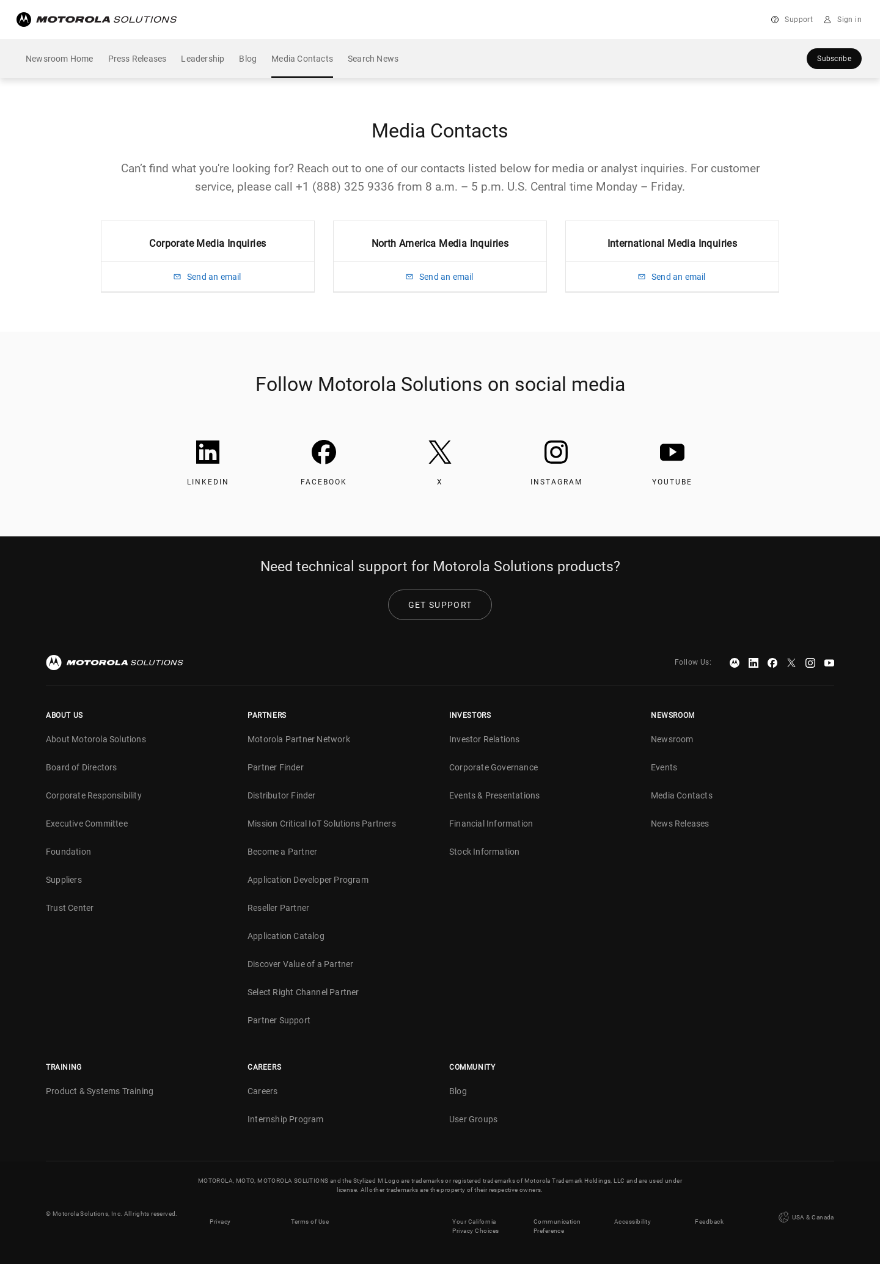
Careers (262, 1091)
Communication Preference (557, 1218)
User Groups (473, 1119)
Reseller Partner (278, 908)
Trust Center (70, 908)
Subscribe (834, 58)
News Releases (680, 823)
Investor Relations (484, 739)
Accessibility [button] (633, 1213)
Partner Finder (276, 767)
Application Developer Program (308, 880)
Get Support (440, 605)
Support (799, 19)
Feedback (709, 1213)
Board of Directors (81, 767)
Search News (373, 59)
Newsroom (672, 739)
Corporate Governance (493, 767)
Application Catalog (286, 936)
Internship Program (286, 1119)
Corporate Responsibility (94, 795)
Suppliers (64, 880)
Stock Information (484, 852)
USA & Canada (805, 1213)
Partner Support (279, 1020)
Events (664, 767)
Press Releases (137, 59)
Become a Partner (282, 852)
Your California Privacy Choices (476, 1218)
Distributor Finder (282, 795)
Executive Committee (87, 823)
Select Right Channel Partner (303, 992)
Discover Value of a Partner (300, 964)
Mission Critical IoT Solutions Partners (322, 823)
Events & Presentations (494, 795)
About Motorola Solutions (96, 739)
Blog (248, 59)
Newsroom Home (60, 59)
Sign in (849, 19)
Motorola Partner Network (299, 739)
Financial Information (491, 823)
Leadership (202, 59)
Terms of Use (310, 1213)
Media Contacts (302, 59)
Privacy (220, 1213)
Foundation (68, 852)
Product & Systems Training (99, 1091)
